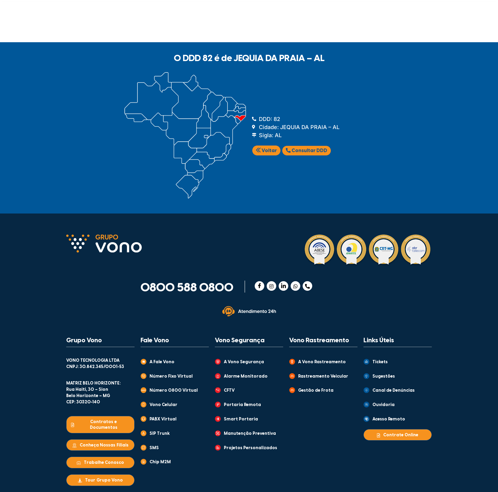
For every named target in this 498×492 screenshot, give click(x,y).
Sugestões (383, 376)
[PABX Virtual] (144, 419)
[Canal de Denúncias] (366, 390)
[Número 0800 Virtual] (144, 390)
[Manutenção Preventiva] (218, 433)
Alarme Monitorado (246, 376)
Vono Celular (163, 405)
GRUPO (184, 8)
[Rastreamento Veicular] (292, 376)
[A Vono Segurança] (218, 362)
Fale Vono (155, 340)
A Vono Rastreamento (322, 362)
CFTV (229, 390)
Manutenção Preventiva (250, 434)
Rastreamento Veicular (323, 376)
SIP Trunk (160, 434)
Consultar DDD (306, 150)
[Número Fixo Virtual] (144, 376)
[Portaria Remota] (218, 405)
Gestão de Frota (315, 390)
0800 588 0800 (187, 288)
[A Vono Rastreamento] (292, 362)
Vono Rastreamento (319, 340)
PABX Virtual (163, 419)
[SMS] (144, 448)
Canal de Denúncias (393, 390)
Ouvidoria (383, 405)
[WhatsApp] (295, 286)
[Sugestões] (366, 376)
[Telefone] (307, 286)
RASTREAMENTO (219, 29)
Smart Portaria (241, 419)
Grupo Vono (84, 340)
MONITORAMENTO (286, 29)
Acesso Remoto (388, 419)
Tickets (380, 362)
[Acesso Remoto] (366, 419)
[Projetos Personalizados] (218, 448)
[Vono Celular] (144, 405)
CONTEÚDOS (238, 8)
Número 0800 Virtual (174, 390)
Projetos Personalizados (250, 448)
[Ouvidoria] (366, 405)
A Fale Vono (162, 362)
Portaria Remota (242, 405)
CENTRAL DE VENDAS (358, 8)
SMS (154, 448)
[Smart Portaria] (218, 419)
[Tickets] (366, 362)
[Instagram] (271, 286)
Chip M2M (160, 462)
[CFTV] (218, 390)
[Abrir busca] (423, 27)
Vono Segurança (240, 340)
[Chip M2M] (144, 462)
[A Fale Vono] (144, 362)
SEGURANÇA (159, 29)
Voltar (266, 150)
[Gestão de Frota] (292, 390)
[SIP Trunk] (144, 433)
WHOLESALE (348, 29)
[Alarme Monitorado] (218, 376)
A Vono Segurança (244, 362)
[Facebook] (259, 286)
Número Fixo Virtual (171, 376)
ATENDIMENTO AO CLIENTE (299, 8)
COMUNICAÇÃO (99, 29)
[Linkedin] (283, 286)
